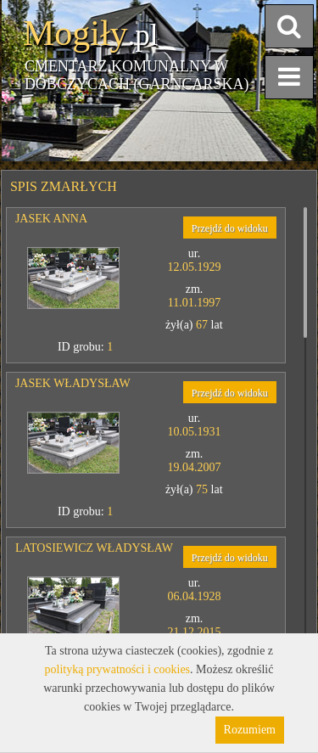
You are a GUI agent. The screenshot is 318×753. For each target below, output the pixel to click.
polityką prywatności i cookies (117, 669)
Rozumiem (250, 729)
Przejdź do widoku (230, 228)
